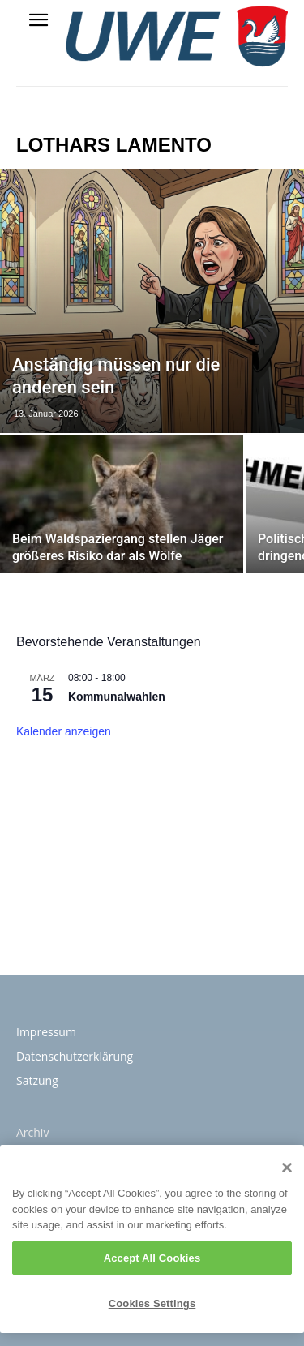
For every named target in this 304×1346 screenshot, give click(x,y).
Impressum (46, 1032)
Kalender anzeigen (63, 731)
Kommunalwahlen (116, 696)
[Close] (287, 1167)
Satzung (37, 1080)
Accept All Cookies (152, 1258)
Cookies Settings (152, 1303)
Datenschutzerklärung (74, 1056)
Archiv (32, 1132)
